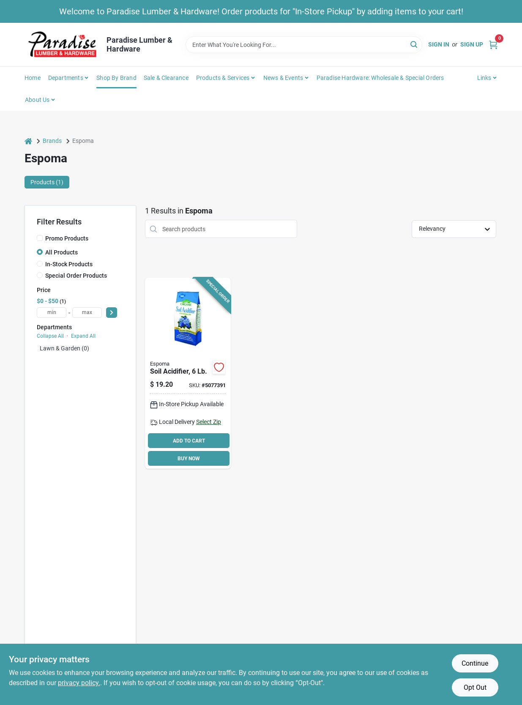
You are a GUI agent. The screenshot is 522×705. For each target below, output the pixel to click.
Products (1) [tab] (46, 182)
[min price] (51, 312)
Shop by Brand (116, 77)
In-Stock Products (69, 264)
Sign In (438, 44)
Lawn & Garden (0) (64, 348)
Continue (475, 663)
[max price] (87, 312)
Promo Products (66, 238)
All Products (61, 252)
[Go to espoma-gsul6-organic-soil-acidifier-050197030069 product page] (188, 373)
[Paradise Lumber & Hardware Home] (63, 44)
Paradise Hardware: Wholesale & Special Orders (380, 77)
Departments (65, 77)
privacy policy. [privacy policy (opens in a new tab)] (79, 683)
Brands (52, 140)
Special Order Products (76, 275)
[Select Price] (111, 312)
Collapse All (50, 336)
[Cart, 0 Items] (493, 44)
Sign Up (471, 44)
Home (33, 77)
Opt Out (475, 687)
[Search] (414, 44)
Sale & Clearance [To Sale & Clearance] (166, 77)
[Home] (28, 141)
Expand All (83, 336)
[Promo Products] (40, 238)
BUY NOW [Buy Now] (189, 459)
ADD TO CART (189, 441)
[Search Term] (304, 44)
